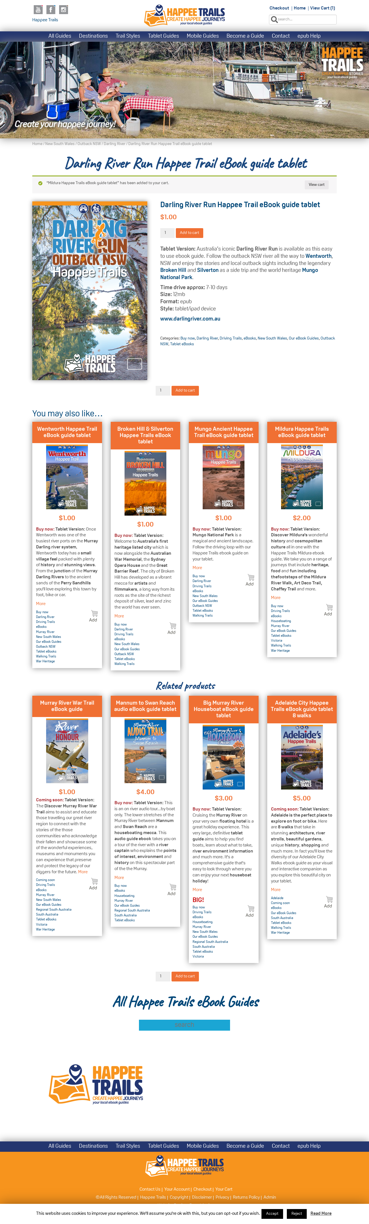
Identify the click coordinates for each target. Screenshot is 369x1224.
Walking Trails (46, 656)
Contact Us (150, 1189)
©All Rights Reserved (116, 1197)
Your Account (177, 1189)
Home (300, 8)
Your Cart (223, 1189)
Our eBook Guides (304, 338)
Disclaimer (202, 1197)
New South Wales (60, 144)
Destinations (93, 36)
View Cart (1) (322, 8)
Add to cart (189, 233)
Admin (269, 1197)
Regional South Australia (53, 910)
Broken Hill (173, 270)
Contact (281, 36)
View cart (317, 185)
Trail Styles (128, 36)
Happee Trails (45, 20)
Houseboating (281, 621)
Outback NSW (89, 144)
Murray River (45, 632)
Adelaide (277, 898)
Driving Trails (231, 338)
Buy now (187, 338)
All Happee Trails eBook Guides (184, 1001)
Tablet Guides (163, 36)
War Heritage (45, 661)
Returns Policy (246, 1197)
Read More (321, 1213)
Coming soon (45, 880)
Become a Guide (245, 36)
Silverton (208, 270)
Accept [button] (272, 1214)
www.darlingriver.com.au (190, 319)
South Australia (47, 914)
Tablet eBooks (182, 344)
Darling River (114, 144)
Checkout (279, 8)
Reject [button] (296, 1214)
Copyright (179, 1197)
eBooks (250, 338)
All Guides (59, 36)
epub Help (309, 36)
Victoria (276, 640)
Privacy (222, 1197)
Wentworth (319, 256)
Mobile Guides (203, 36)
